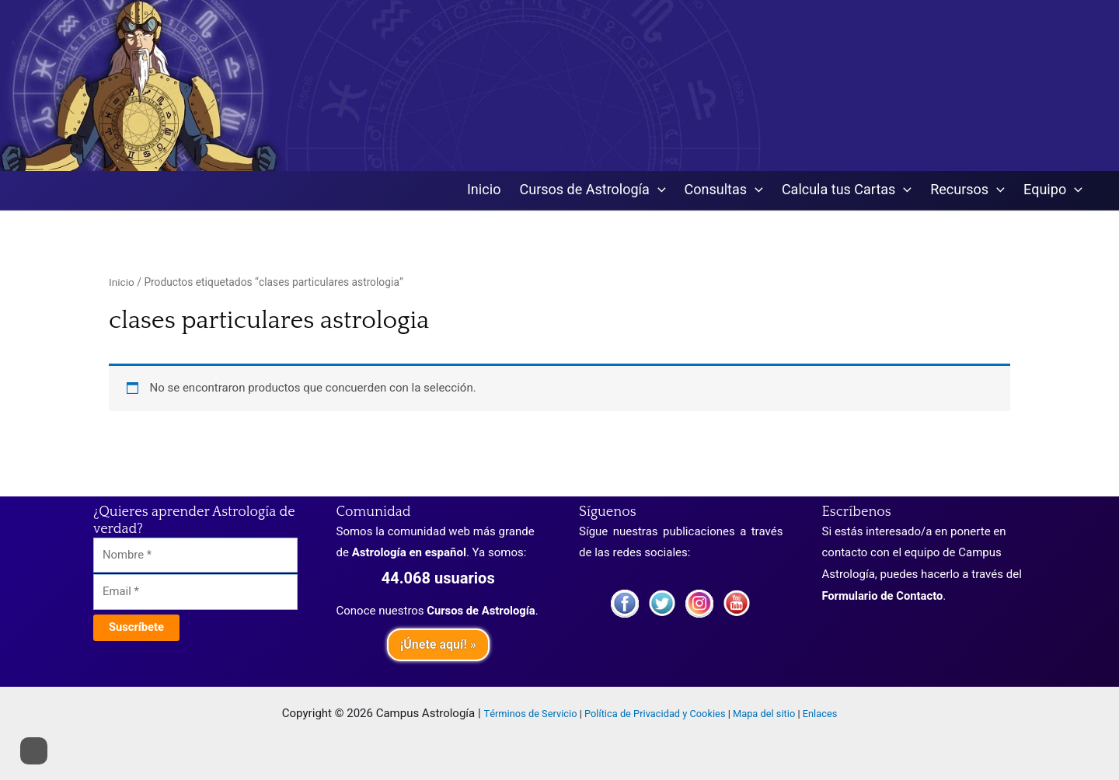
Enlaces (820, 714)
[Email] (195, 594)
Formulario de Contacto (883, 595)
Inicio (121, 283)
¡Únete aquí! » (438, 644)
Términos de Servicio (530, 714)
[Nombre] (195, 556)
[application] (658, 191)
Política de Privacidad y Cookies (654, 714)
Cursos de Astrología (482, 610)
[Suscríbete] (137, 629)
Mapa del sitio (764, 714)
